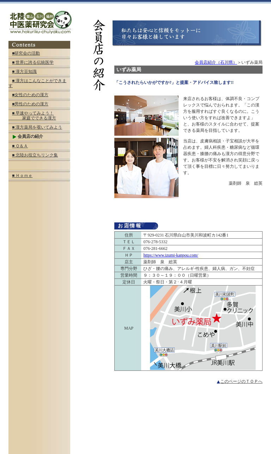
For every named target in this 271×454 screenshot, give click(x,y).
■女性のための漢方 (30, 94)
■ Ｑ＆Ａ (20, 145)
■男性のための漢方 (30, 104)
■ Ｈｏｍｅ (22, 175)
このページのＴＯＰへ (240, 381)
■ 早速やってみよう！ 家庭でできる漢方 (32, 116)
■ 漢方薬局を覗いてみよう (37, 127)
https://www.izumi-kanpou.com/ (170, 255)
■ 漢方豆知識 (24, 71)
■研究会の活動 (26, 53)
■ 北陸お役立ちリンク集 (35, 155)
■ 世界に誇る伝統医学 (33, 62)
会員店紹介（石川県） (216, 62)
